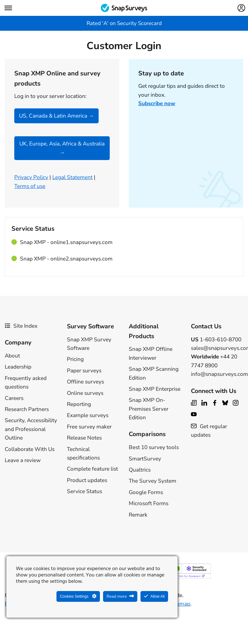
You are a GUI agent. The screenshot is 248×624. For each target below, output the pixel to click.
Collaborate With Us (30, 449)
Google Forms (146, 492)
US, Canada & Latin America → (56, 115)
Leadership (18, 366)
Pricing (75, 359)
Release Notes (84, 437)
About (12, 355)
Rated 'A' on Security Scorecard (124, 23)
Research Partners (27, 409)
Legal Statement (72, 177)
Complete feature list (92, 469)
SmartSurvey (145, 458)
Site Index (21, 326)
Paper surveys (84, 370)
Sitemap (180, 604)
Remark (138, 514)
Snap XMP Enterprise (154, 389)
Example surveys (87, 415)
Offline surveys (85, 381)
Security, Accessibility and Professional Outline (31, 429)
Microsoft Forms (148, 503)
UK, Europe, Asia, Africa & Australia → (62, 148)
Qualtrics (140, 469)
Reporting (79, 404)
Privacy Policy (31, 177)
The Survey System (152, 481)
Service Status (84, 491)
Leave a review (23, 460)
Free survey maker (89, 426)
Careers (14, 398)
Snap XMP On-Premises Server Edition (148, 408)
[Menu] (8, 8)
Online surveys (85, 393)
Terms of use (29, 186)
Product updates (87, 480)
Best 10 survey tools (154, 447)
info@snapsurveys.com (219, 374)
